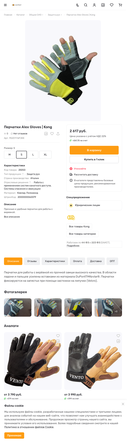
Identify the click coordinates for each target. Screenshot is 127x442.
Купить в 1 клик (94, 159)
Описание (13, 261)
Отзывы (32, 261)
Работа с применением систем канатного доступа (27, 184)
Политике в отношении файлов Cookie (29, 427)
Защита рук (33, 174)
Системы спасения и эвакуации (22, 188)
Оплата (77, 261)
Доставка (96, 261)
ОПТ (112, 261)
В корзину (94, 150)
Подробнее (73, 245)
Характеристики (55, 261)
